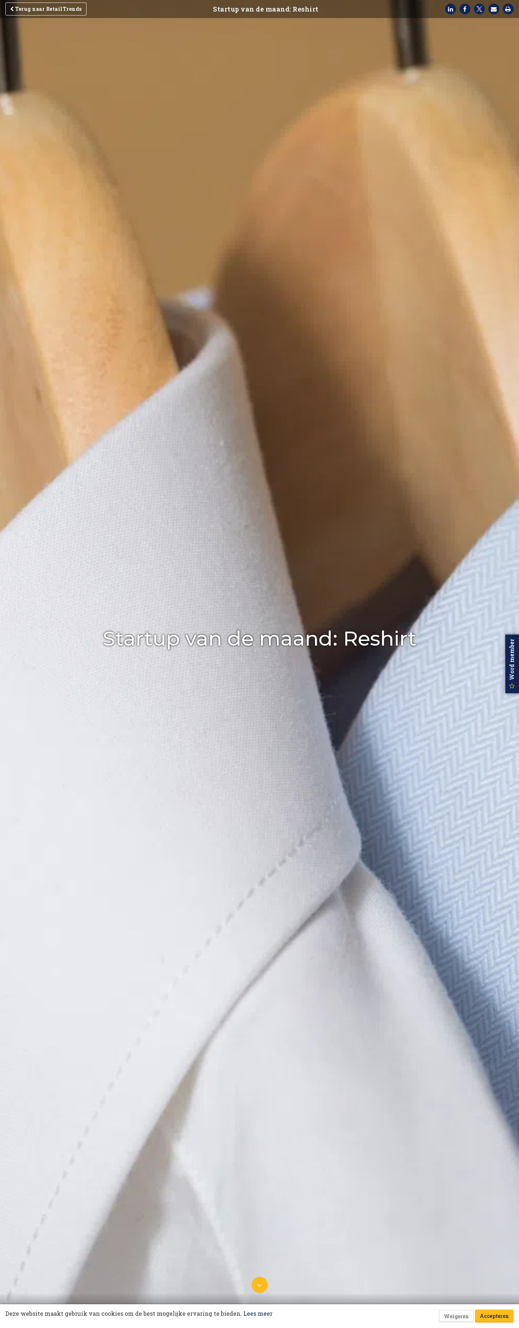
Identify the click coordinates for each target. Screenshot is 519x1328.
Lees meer (257, 1313)
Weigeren (456, 1316)
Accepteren (494, 1316)
